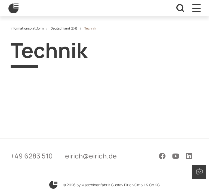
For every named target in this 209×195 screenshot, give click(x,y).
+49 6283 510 (32, 156)
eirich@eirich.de (91, 156)
